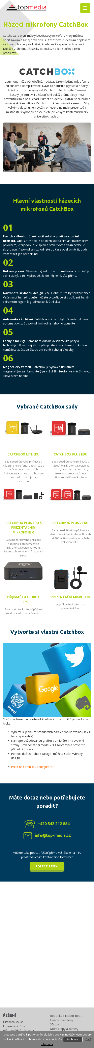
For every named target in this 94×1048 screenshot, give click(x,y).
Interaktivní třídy (14, 1026)
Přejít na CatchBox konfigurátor (32, 767)
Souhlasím (72, 1039)
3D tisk (54, 1024)
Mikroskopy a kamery (64, 1029)
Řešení (9, 1015)
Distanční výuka (13, 1022)
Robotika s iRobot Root (66, 1016)
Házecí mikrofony (61, 1020)
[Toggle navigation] (85, 8)
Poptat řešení (47, 866)
